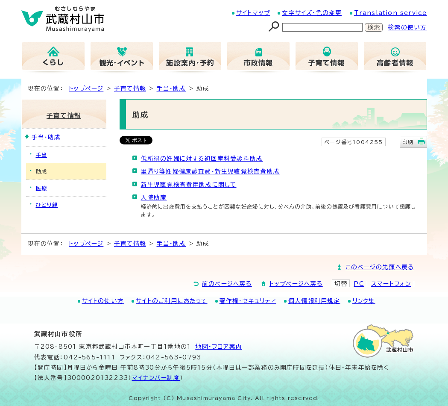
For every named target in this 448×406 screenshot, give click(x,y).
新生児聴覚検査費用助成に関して (189, 185)
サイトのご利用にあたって (171, 301)
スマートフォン (391, 284)
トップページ (86, 88)
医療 (41, 188)
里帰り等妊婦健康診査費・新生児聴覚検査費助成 (210, 171)
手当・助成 (171, 88)
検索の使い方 (407, 27)
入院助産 (154, 197)
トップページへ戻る (296, 284)
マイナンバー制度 (156, 378)
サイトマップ (253, 13)
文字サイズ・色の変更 (312, 13)
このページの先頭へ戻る (380, 267)
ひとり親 (47, 204)
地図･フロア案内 (218, 347)
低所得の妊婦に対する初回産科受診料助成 (202, 159)
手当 (41, 154)
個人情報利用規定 (314, 301)
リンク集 (363, 301)
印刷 (407, 141)
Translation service (390, 13)
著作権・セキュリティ (248, 301)
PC (359, 284)
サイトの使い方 (103, 301)
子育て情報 (130, 88)
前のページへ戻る (227, 284)
